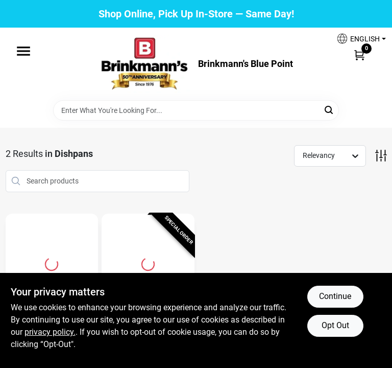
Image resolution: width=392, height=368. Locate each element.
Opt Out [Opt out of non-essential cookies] (335, 325)
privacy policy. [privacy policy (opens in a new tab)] (50, 332)
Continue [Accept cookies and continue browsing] (335, 296)
